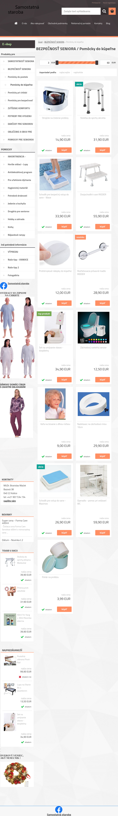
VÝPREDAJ (13, 252)
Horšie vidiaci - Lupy (18, 164)
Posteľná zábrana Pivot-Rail (23, 659)
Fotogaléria (13, 275)
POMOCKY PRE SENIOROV (21, 139)
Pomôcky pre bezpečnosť (20, 100)
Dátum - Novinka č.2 (12, 540)
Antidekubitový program (20, 172)
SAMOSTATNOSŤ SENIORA (21, 61)
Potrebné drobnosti (17, 195)
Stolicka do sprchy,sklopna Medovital (23, 559)
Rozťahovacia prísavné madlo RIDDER (91, 273)
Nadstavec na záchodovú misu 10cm (91, 426)
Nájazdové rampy (16, 235)
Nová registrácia (109, 2)
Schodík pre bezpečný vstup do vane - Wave (54, 196)
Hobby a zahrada (16, 219)
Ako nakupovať (37, 23)
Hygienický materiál (18, 188)
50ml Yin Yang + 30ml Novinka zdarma (24, 618)
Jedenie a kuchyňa (17, 203)
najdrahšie (78, 72)
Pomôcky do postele (18, 77)
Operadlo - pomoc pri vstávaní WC (91, 502)
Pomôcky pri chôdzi (17, 92)
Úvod (40, 41)
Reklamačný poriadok (81, 23)
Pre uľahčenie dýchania (19, 180)
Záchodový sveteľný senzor (93, 347)
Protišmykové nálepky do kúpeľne (55, 271)
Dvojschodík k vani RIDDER (93, 194)
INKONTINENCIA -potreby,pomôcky (17, 157)
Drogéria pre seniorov (18, 211)
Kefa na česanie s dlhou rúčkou (55, 424)
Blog (108, 23)
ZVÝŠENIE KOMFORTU (19, 108)
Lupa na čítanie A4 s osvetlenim (24, 687)
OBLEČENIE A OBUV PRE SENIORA (20, 133)
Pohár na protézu (50, 577)
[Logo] (21, 11)
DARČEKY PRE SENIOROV (20, 124)
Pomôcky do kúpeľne (21, 85)
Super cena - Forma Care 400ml (15, 522)
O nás (24, 23)
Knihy (11, 227)
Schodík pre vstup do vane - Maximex (52, 502)
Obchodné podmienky (58, 23)
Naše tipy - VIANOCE (18, 259)
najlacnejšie (64, 72)
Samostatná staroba (18, 283)
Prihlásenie (96, 2)
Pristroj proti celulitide (22, 589)
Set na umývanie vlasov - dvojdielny (21, 719)
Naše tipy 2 (13, 267)
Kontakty (98, 23)
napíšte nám (10, 501)
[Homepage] (16, 23)
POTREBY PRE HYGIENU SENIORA (19, 117)
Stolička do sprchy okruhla (93, 118)
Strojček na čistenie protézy (55, 118)
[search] (104, 11)
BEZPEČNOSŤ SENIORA (19, 69)
